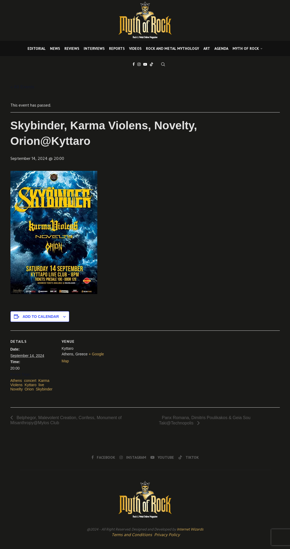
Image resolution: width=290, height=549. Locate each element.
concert (30, 380)
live (41, 385)
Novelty (16, 389)
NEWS (55, 48)
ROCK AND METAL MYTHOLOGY (172, 48)
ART (206, 48)
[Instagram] (139, 64)
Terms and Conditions (132, 535)
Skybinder (44, 389)
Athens (16, 380)
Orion (29, 389)
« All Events (22, 87)
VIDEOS (135, 48)
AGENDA (221, 48)
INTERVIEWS (94, 48)
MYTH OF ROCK (246, 48)
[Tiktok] (151, 64)
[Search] (163, 64)
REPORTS (117, 48)
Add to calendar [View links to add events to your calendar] (40, 316)
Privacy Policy (167, 535)
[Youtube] (145, 64)
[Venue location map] (141, 367)
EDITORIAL (37, 48)
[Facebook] (134, 64)
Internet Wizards (190, 530)
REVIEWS (71, 48)
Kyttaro (30, 385)
